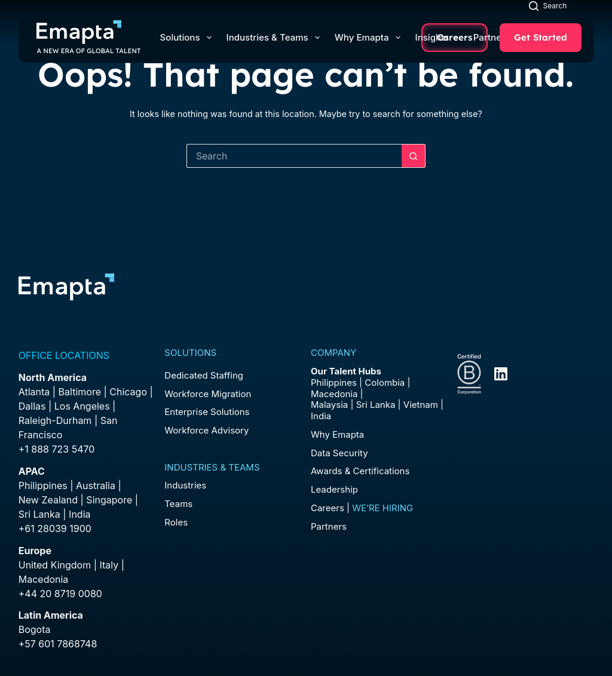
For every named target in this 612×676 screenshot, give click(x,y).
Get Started (540, 37)
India (321, 416)
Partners (496, 37)
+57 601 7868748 (58, 644)
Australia (95, 485)
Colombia (385, 382)
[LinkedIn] (500, 373)
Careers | (362, 508)
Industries (185, 485)
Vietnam (420, 404)
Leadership (334, 489)
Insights (436, 37)
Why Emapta (370, 37)
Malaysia (329, 404)
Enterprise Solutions (206, 411)
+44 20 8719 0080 (60, 594)
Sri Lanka (39, 514)
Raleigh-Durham (55, 420)
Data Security (339, 453)
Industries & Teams (276, 37)
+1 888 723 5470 (57, 449)
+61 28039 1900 (55, 528)
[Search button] (414, 156)
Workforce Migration (207, 394)
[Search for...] (294, 156)
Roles (176, 522)
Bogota (35, 629)
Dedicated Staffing (203, 375)
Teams (178, 503)
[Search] (548, 6)
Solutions (188, 37)
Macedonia (44, 579)
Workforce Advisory (206, 430)
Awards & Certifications (360, 471)
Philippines (43, 485)
